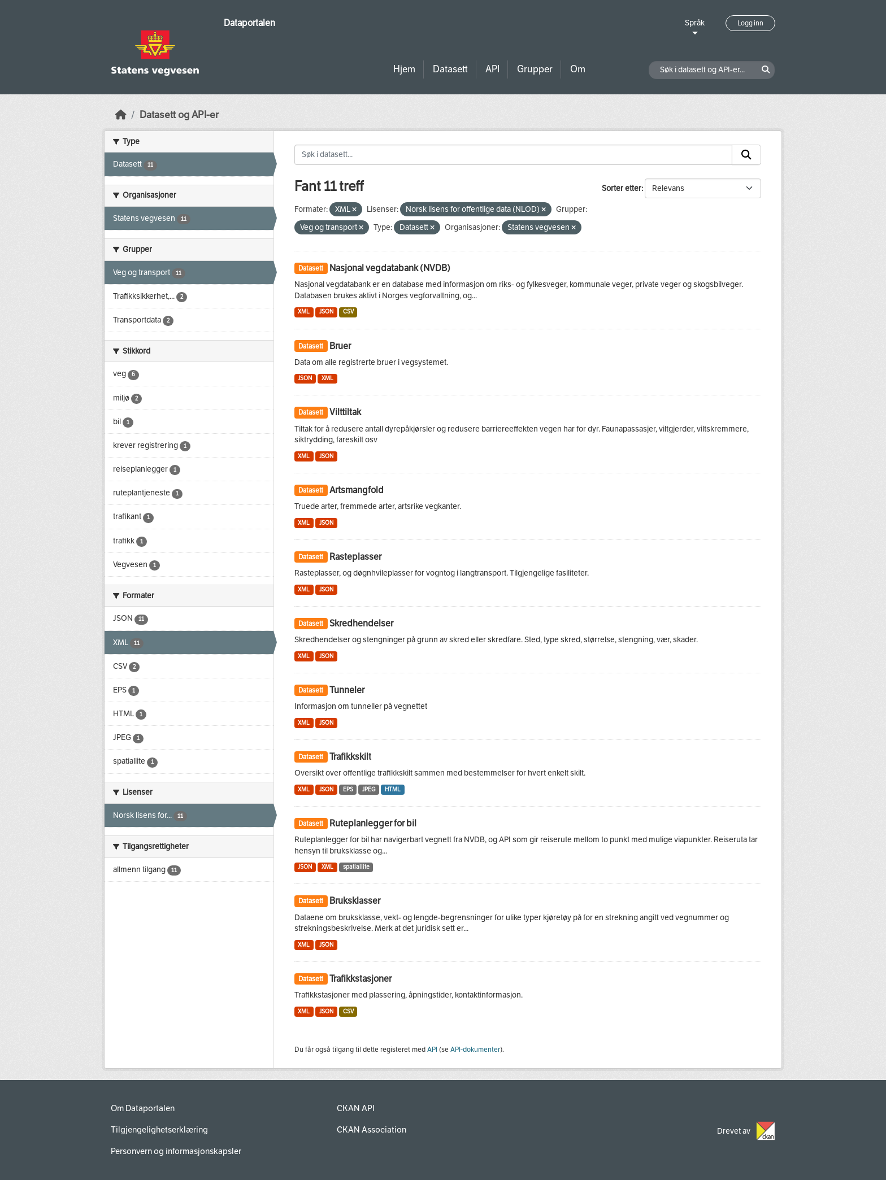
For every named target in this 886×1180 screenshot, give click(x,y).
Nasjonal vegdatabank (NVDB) (389, 268)
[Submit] (746, 155)
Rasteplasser (355, 556)
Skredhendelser (361, 623)
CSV (348, 311)
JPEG (368, 789)
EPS (348, 789)
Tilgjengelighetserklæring (159, 1130)
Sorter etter (621, 188)
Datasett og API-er (179, 115)
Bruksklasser (354, 900)
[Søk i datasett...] (513, 155)
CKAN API (356, 1108)
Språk (695, 23)
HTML (393, 789)
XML (304, 311)
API (492, 69)
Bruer (340, 346)
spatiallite (356, 866)
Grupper (535, 69)
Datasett (450, 69)
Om (577, 69)
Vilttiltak (345, 412)
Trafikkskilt (350, 756)
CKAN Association (371, 1130)
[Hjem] (121, 115)
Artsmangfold (356, 490)
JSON (326, 311)
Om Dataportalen (143, 1108)
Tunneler (346, 690)
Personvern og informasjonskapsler (176, 1151)
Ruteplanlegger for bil (372, 823)
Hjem (404, 69)
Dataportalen (249, 23)
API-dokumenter (475, 1049)
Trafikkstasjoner (360, 978)
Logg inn (750, 23)
